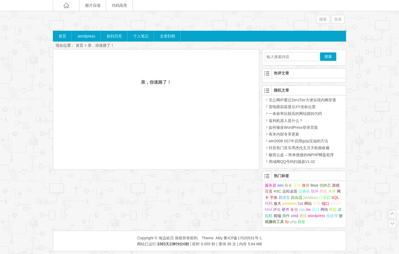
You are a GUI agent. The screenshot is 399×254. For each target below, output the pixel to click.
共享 (332, 191)
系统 (323, 191)
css (302, 209)
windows (289, 203)
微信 (305, 185)
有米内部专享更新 (282, 134)
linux (314, 185)
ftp (287, 221)
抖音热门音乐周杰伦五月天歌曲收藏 (297, 148)
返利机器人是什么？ (284, 120)
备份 (294, 209)
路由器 (296, 197)
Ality (219, 238)
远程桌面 (289, 191)
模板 (301, 221)
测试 (303, 216)
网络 (324, 209)
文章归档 (167, 36)
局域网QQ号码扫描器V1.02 (290, 161)
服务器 (270, 185)
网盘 (333, 209)
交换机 (304, 191)
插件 (286, 216)
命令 (288, 185)
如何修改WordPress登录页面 (291, 127)
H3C (277, 191)
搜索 (323, 19)
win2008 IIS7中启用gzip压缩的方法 (296, 141)
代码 (269, 203)
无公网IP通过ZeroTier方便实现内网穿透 (300, 100)
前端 (277, 216)
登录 (338, 19)
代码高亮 (119, 5)
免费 (317, 203)
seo (280, 185)
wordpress (86, 36)
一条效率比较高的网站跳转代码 (293, 113)
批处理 (332, 216)
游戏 (336, 185)
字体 (273, 197)
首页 (62, 36)
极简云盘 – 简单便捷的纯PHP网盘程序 (299, 155)
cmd (294, 216)
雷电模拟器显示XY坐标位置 (290, 107)
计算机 (324, 197)
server (335, 203)
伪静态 (325, 185)
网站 (308, 203)
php (293, 221)
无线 (297, 185)
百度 (269, 191)
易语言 (284, 197)
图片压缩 (92, 5)
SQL (335, 197)
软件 (315, 191)
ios (308, 209)
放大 (277, 203)
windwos (310, 197)
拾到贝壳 (114, 36)
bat (300, 203)
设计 (315, 209)
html (268, 209)
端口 (325, 203)
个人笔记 (140, 36)
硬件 (285, 209)
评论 (277, 209)
